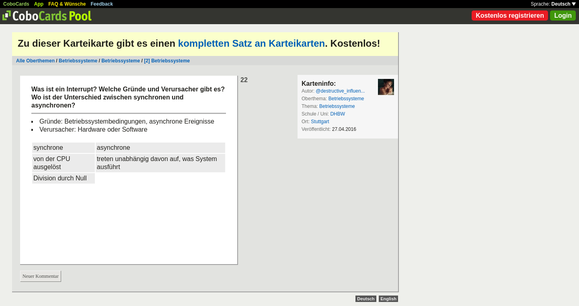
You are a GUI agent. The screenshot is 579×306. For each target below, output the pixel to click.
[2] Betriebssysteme (167, 61)
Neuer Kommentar (41, 276)
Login (563, 15)
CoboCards (16, 4)
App (38, 4)
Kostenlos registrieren (510, 15)
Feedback (102, 4)
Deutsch (563, 4)
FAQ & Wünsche (67, 4)
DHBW (337, 114)
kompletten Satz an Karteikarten (251, 43)
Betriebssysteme (78, 61)
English (388, 298)
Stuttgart (320, 121)
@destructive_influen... (340, 91)
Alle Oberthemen (35, 61)
